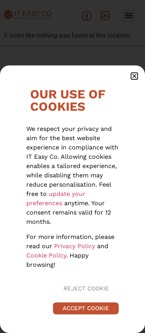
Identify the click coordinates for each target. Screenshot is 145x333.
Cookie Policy (46, 255)
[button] (134, 76)
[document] (72, 166)
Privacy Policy (74, 246)
